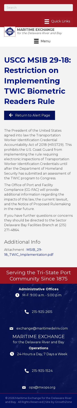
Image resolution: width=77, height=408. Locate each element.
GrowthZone (63, 401)
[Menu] (57, 21)
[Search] (38, 7)
